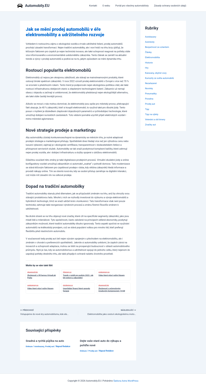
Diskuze (29, 346)
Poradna (149, 98)
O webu (108, 5)
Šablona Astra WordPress (126, 380)
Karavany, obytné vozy (156, 72)
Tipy (147, 108)
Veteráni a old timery (155, 119)
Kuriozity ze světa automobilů (160, 78)
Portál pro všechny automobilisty (133, 5)
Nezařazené (151, 83)
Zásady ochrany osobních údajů (170, 5)
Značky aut (150, 124)
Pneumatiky (151, 93)
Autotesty (150, 42)
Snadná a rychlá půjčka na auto (46, 341)
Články (148, 52)
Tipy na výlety (152, 114)
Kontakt (96, 5)
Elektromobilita (152, 57)
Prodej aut (50, 346)
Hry (147, 67)
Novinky (149, 88)
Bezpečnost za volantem (157, 47)
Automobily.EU (37, 5)
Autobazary (40, 346)
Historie (149, 62)
